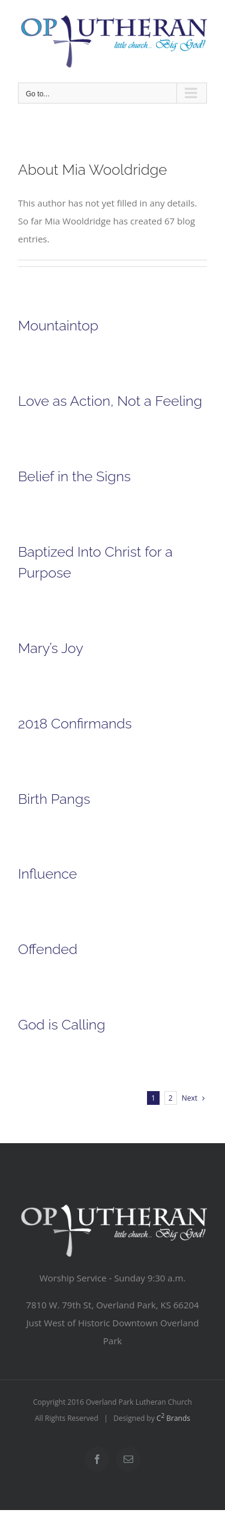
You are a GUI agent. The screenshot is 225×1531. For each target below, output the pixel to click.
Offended (47, 949)
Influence (47, 873)
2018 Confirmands (75, 723)
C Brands (173, 1418)
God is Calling (61, 1024)
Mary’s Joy (50, 648)
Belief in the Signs (74, 476)
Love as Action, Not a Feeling (110, 401)
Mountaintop (58, 325)
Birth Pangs (54, 799)
